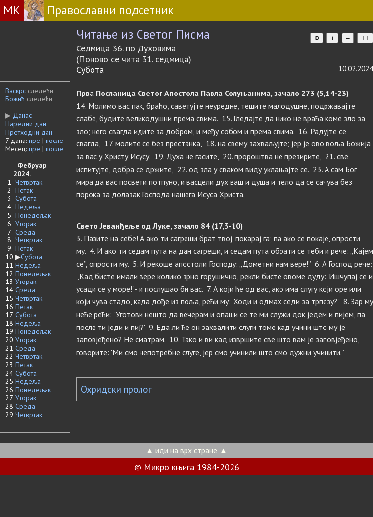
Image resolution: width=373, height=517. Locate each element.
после (54, 140)
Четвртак (28, 182)
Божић (15, 98)
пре (34, 140)
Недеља (28, 206)
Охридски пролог (116, 389)
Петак (24, 190)
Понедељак (33, 215)
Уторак (25, 223)
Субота (26, 198)
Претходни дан (28, 132)
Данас (18, 115)
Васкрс (15, 90)
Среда (25, 232)
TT (365, 38)
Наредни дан (25, 123)
